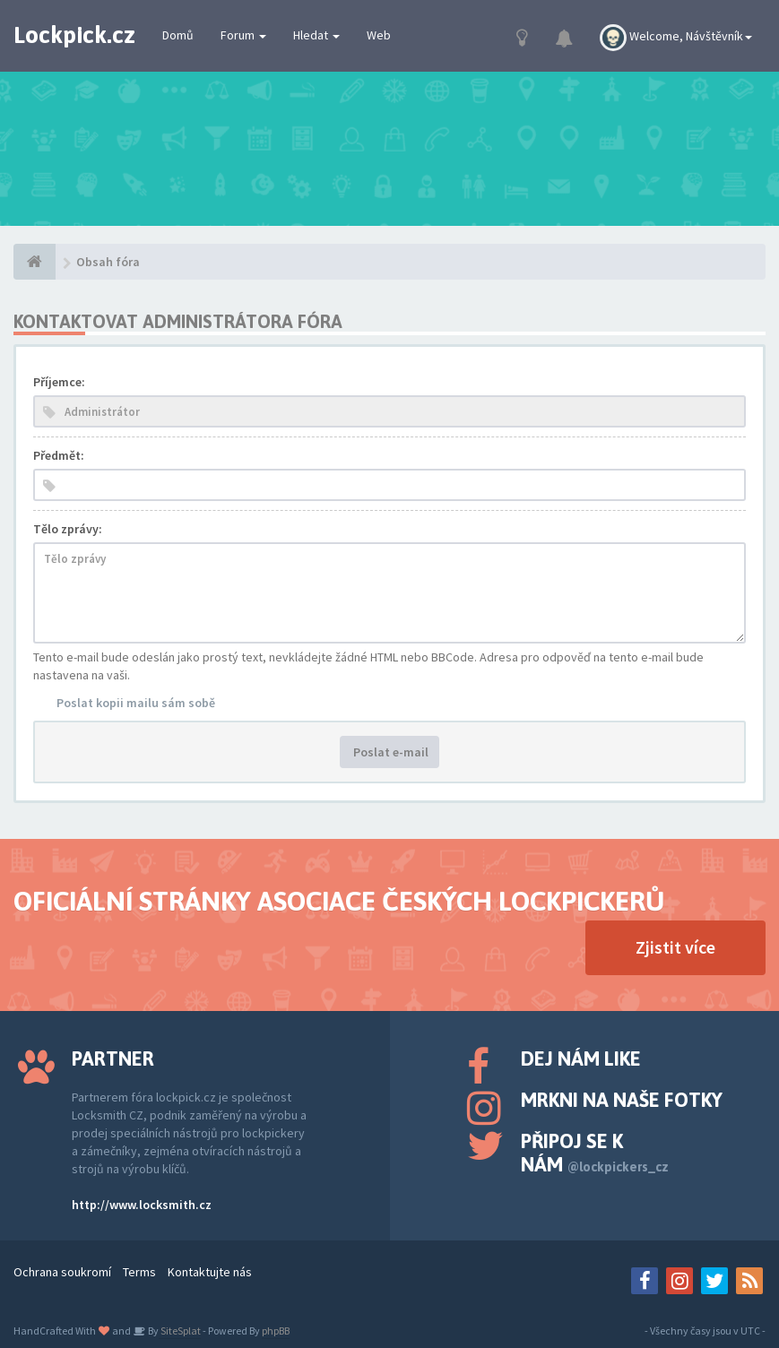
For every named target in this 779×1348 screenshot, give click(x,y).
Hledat (316, 35)
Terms (139, 1272)
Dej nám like (581, 1058)
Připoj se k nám (595, 1152)
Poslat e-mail (389, 752)
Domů (178, 35)
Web (379, 35)
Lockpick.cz (74, 35)
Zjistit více (675, 947)
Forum (243, 35)
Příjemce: (59, 382)
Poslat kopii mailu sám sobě (135, 703)
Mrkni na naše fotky (622, 1099)
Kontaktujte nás (210, 1272)
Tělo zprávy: (67, 529)
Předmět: (58, 455)
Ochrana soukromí (62, 1272)
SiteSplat (180, 1330)
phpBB (276, 1330)
